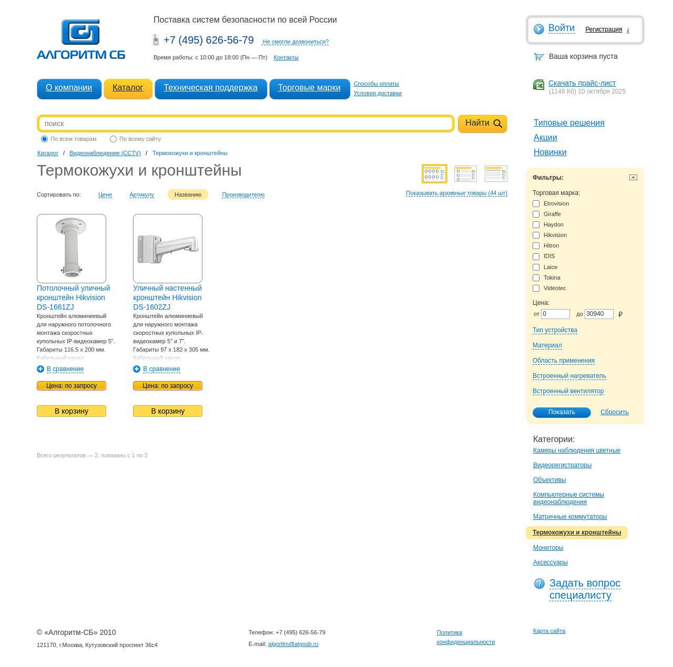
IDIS (544, 256)
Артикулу (142, 194)
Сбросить (614, 412)
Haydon (548, 224)
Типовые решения (569, 122)
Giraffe (547, 214)
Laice (545, 267)
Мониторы (548, 547)
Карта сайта (549, 631)
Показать (556, 412)
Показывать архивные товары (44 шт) (456, 193)
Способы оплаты (376, 83)
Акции (545, 137)
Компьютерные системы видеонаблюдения (568, 498)
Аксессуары (550, 562)
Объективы (549, 480)
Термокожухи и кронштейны (577, 532)
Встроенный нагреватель (569, 375)
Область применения (564, 360)
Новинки (550, 152)
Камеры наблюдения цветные (576, 450)
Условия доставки (378, 93)
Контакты (286, 57)
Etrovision (551, 203)
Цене (105, 194)
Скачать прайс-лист (582, 83)
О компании (69, 87)
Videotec (549, 288)
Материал (547, 345)
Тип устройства (555, 330)
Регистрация (603, 29)
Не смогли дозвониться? (296, 41)
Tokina (546, 277)
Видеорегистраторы (562, 465)
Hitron (546, 245)
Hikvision (550, 235)
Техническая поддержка (210, 87)
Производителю (243, 194)
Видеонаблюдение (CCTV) (105, 153)
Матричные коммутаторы (570, 516)
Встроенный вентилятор (568, 391)
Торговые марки (309, 87)
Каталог (128, 87)
